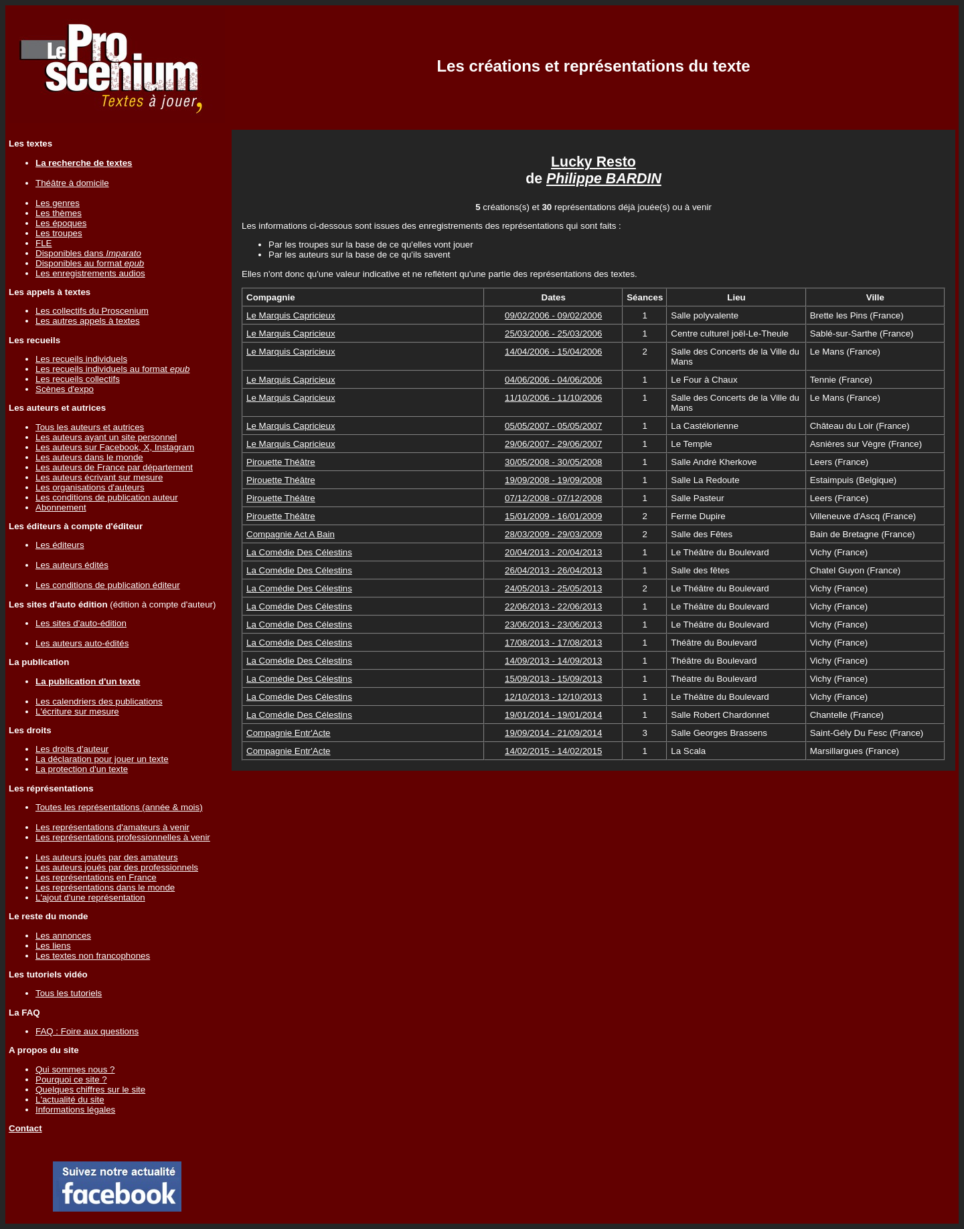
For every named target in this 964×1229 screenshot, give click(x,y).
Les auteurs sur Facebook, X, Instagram (114, 447)
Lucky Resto (593, 162)
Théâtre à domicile (72, 183)
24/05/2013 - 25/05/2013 (553, 588)
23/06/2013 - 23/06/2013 (553, 625)
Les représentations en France (96, 877)
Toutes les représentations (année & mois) (119, 807)
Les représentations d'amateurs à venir (112, 827)
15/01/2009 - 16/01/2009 (553, 516)
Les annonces (63, 936)
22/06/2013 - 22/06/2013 (553, 606)
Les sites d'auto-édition (81, 623)
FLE (43, 243)
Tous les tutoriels (68, 993)
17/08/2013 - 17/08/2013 (553, 643)
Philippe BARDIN (603, 179)
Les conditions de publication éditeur (107, 585)
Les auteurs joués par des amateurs (106, 857)
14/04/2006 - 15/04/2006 (553, 352)
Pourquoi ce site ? (71, 1079)
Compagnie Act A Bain (290, 534)
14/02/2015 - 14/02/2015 (553, 751)
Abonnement (60, 507)
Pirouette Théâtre (280, 462)
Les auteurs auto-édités (82, 643)
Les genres (57, 203)
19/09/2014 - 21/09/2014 (553, 733)
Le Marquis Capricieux (290, 315)
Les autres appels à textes (87, 321)
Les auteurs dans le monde (89, 457)
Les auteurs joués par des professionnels (116, 867)
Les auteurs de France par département (114, 467)
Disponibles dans (88, 253)
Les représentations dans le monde (105, 887)
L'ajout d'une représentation (90, 897)
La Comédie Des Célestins (299, 552)
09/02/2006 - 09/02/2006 (553, 315)
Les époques (60, 223)
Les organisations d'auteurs (90, 487)
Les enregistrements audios (90, 273)
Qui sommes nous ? (75, 1069)
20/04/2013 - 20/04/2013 (553, 552)
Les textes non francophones (92, 956)
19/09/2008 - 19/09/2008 (553, 480)
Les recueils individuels (81, 359)
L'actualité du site (69, 1100)
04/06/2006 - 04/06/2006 (553, 380)
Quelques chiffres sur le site (90, 1089)
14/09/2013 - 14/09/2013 (553, 661)
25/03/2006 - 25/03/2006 (553, 333)
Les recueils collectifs (77, 379)
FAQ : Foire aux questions (87, 1031)
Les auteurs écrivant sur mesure (99, 477)
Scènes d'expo (64, 389)
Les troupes (58, 233)
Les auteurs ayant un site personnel (106, 437)
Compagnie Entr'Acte (288, 733)
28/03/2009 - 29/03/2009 (553, 534)
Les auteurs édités (71, 565)
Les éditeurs (59, 545)
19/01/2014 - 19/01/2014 (553, 715)
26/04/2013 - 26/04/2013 (553, 570)
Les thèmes (58, 213)
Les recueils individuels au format (112, 369)
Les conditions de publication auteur (106, 497)
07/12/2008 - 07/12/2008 (553, 498)
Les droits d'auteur (71, 749)
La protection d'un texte (81, 769)
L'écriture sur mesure (77, 711)
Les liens (53, 946)
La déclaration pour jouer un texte (102, 759)
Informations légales (75, 1110)
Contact (25, 1128)
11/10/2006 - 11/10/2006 (553, 398)
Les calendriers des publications (99, 701)
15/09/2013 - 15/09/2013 (553, 679)
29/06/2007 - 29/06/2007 (553, 444)
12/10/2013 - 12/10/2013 (553, 697)
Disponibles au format (89, 263)
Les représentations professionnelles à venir (122, 837)
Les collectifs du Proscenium (92, 311)
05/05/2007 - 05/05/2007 (553, 426)
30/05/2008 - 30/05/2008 (553, 462)
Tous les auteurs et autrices (89, 427)
